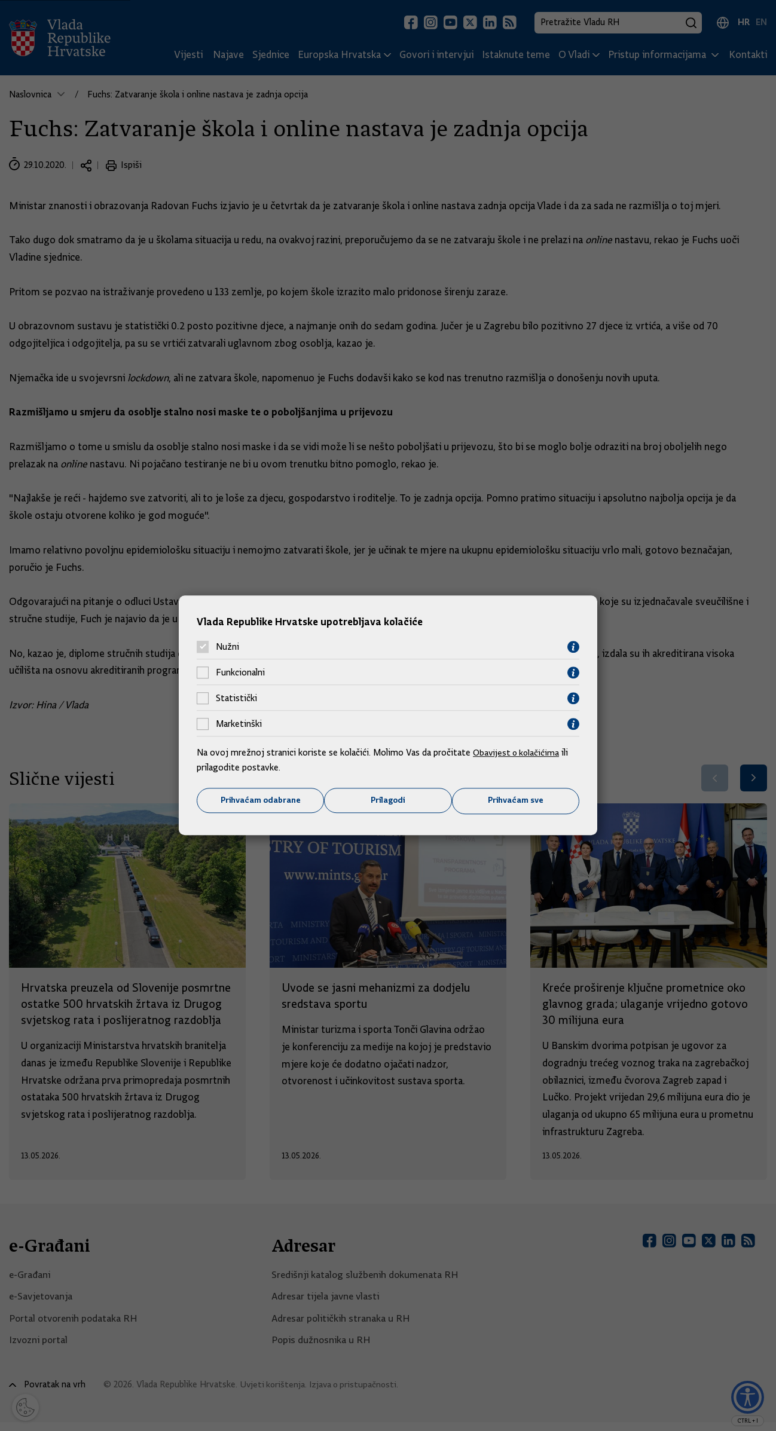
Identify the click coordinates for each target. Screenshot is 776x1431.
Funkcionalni (240, 672)
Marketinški (239, 723)
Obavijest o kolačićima (518, 752)
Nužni (227, 646)
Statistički (236, 698)
